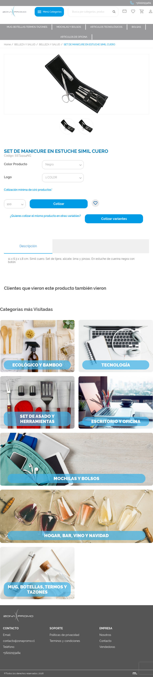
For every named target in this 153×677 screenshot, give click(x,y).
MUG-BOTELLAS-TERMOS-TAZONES (30, 27)
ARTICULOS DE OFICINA (76, 37)
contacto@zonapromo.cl (19, 640)
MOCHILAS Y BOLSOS (71, 27)
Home (7, 44)
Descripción (28, 246)
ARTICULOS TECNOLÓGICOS (109, 27)
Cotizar (58, 204)
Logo (8, 177)
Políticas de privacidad (64, 634)
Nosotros (105, 634)
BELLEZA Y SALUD (24, 44)
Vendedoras (107, 646)
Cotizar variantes (114, 219)
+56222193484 (143, 3)
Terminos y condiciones (65, 640)
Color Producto (15, 164)
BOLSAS (139, 27)
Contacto (105, 640)
